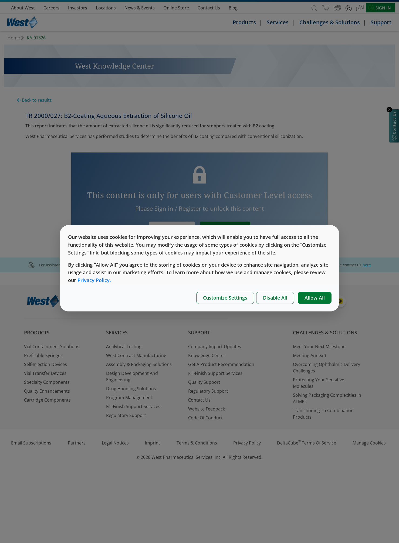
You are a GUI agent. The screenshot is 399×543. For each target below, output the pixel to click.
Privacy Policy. (94, 280)
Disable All (275, 297)
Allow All (315, 297)
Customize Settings (225, 297)
